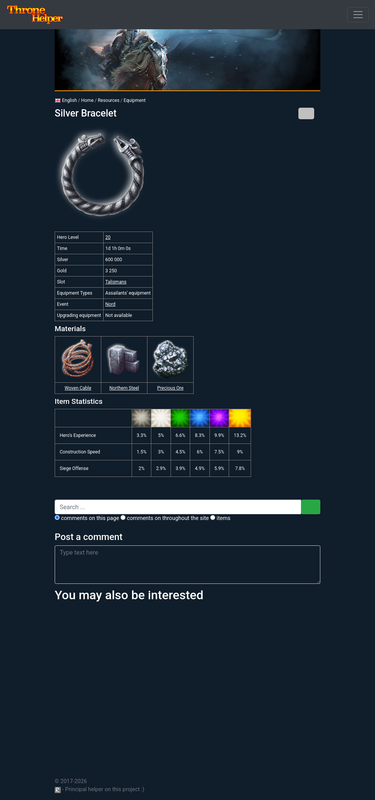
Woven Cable (78, 388)
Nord (110, 304)
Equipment (135, 100)
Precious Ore (170, 388)
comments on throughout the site (165, 518)
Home (87, 100)
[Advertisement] (187, 685)
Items (220, 518)
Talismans (116, 282)
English (66, 100)
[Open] (358, 14)
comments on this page (87, 518)
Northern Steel (124, 388)
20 (108, 237)
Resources (108, 100)
